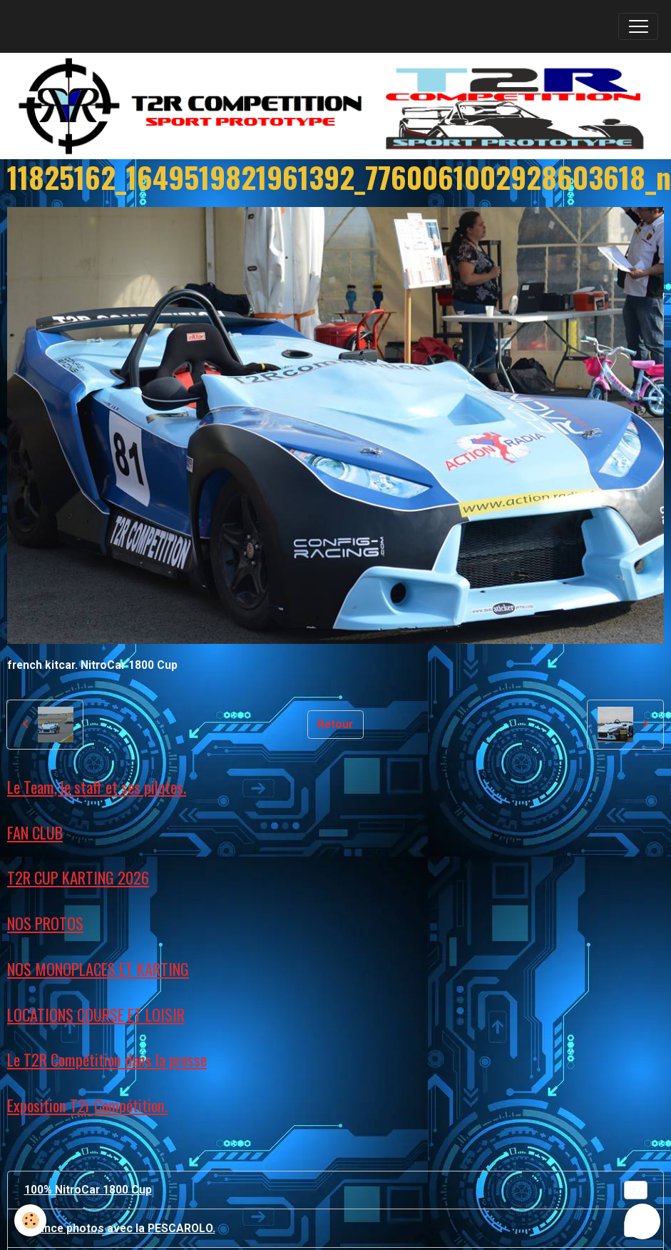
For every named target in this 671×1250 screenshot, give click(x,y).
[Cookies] (30, 1220)
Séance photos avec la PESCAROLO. (335, 1228)
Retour (335, 724)
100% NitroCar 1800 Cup (335, 1190)
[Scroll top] (642, 1221)
